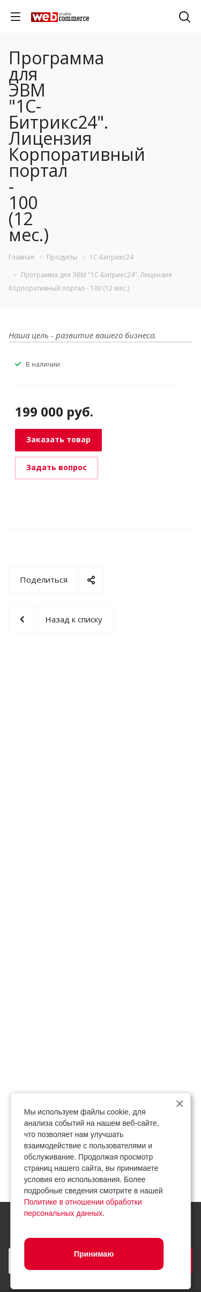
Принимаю (94, 1254)
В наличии (43, 364)
